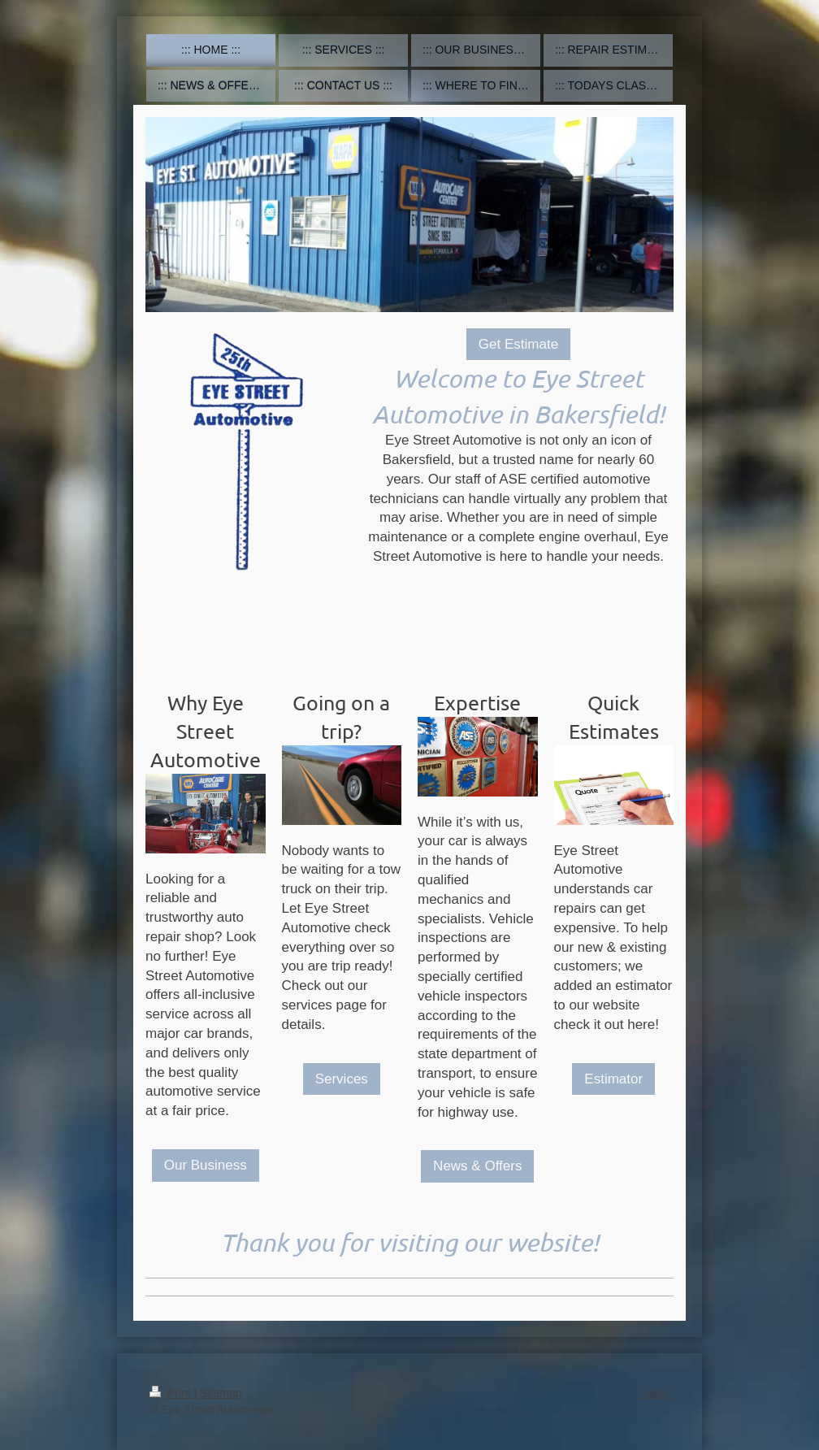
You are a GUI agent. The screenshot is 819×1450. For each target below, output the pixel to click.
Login (656, 1393)
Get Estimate (518, 344)
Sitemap (220, 1393)
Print (172, 1393)
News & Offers (477, 1166)
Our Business (205, 1165)
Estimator (613, 1079)
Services (341, 1079)
